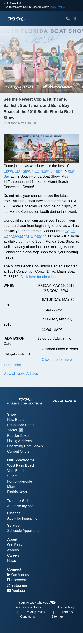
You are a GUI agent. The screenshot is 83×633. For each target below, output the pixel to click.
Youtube (16, 590)
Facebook (17, 580)
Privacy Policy (35, 612)
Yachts (12, 430)
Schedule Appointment (24, 531)
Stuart (12, 476)
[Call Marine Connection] (68, 19)
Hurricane (22, 171)
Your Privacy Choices (37, 602)
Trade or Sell (17, 501)
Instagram (17, 585)
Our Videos (18, 575)
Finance (13, 513)
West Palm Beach (21, 465)
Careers (13, 555)
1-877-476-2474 (63, 401)
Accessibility (65, 607)
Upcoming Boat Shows (25, 446)
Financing (38, 236)
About (12, 539)
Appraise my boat (21, 506)
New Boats (15, 420)
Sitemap (57, 616)
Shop (11, 414)
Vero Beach (16, 471)
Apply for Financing (22, 518)
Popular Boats (18, 435)
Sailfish (57, 171)
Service (13, 525)
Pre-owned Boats (20, 425)
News (11, 561)
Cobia (8, 171)
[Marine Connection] (16, 19)
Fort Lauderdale (19, 481)
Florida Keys (17, 492)
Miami (12, 487)
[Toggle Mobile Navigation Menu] (75, 18)
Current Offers (18, 451)
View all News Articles (21, 374)
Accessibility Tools (28, 607)
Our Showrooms (21, 460)
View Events (57, 7)
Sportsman (40, 171)
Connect (14, 569)
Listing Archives (19, 441)
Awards (13, 550)
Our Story (14, 545)
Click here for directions (38, 277)
